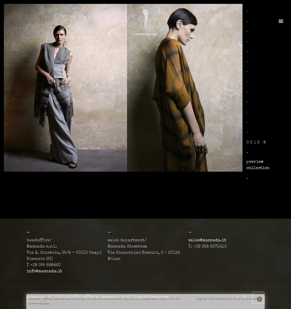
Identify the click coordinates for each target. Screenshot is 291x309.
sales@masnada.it (207, 241)
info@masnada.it (44, 272)
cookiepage (188, 299)
